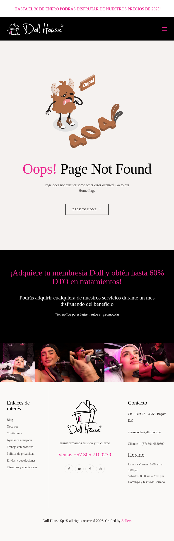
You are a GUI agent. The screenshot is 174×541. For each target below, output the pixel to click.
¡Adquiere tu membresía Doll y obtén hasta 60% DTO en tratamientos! (87, 277)
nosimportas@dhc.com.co (144, 432)
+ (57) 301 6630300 (151, 443)
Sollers (126, 521)
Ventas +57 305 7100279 (84, 454)
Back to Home (87, 210)
